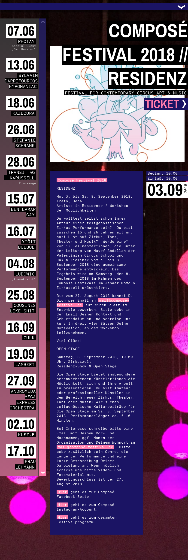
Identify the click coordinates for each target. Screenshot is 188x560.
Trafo (9, 6)
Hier (62, 492)
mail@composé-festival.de (85, 447)
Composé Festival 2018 (82, 180)
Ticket (166, 104)
